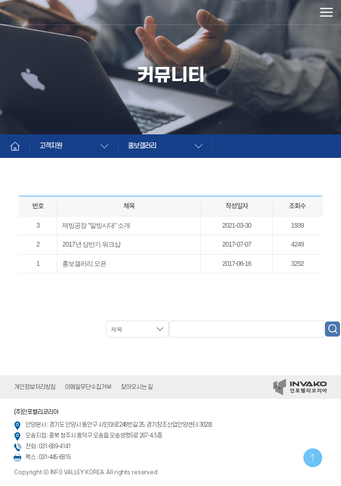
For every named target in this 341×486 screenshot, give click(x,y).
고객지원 (51, 146)
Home (15, 146)
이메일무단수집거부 (88, 387)
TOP (312, 457)
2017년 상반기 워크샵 (91, 244)
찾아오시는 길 (137, 387)
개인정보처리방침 (35, 387)
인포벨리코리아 (49, 12)
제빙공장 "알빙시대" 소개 (96, 225)
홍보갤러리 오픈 (84, 263)
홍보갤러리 (142, 146)
